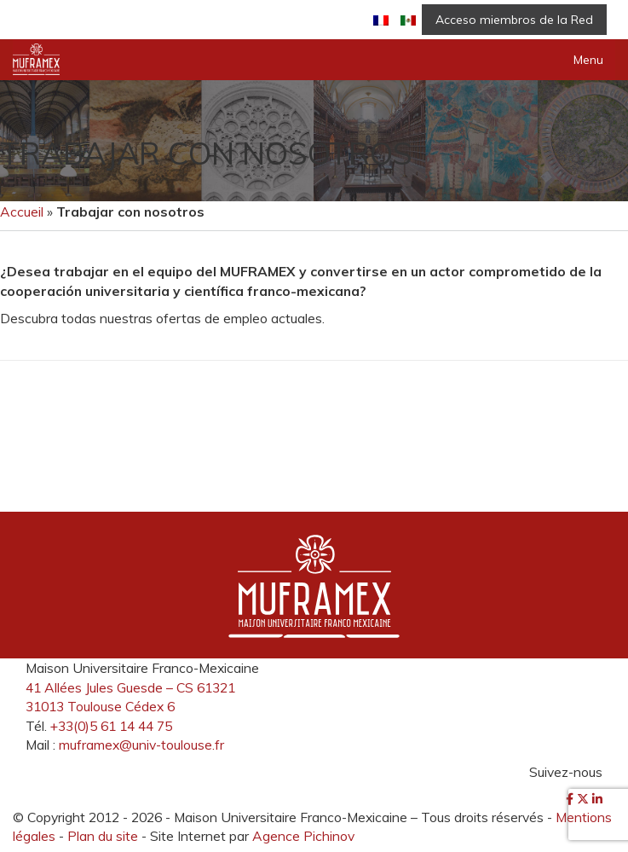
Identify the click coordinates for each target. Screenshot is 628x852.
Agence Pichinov (303, 835)
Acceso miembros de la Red (514, 19)
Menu (588, 59)
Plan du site (102, 835)
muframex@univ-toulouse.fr (141, 744)
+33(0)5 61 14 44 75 (111, 725)
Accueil (21, 211)
